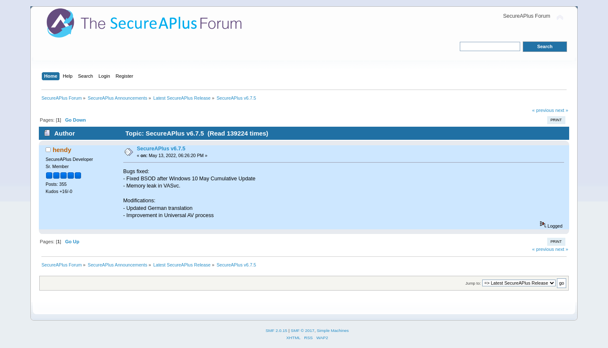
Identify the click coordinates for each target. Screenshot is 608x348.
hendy (62, 149)
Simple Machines (333, 330)
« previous (543, 110)
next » (561, 110)
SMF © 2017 (303, 330)
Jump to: (473, 283)
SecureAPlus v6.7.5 (161, 149)
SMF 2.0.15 (277, 330)
